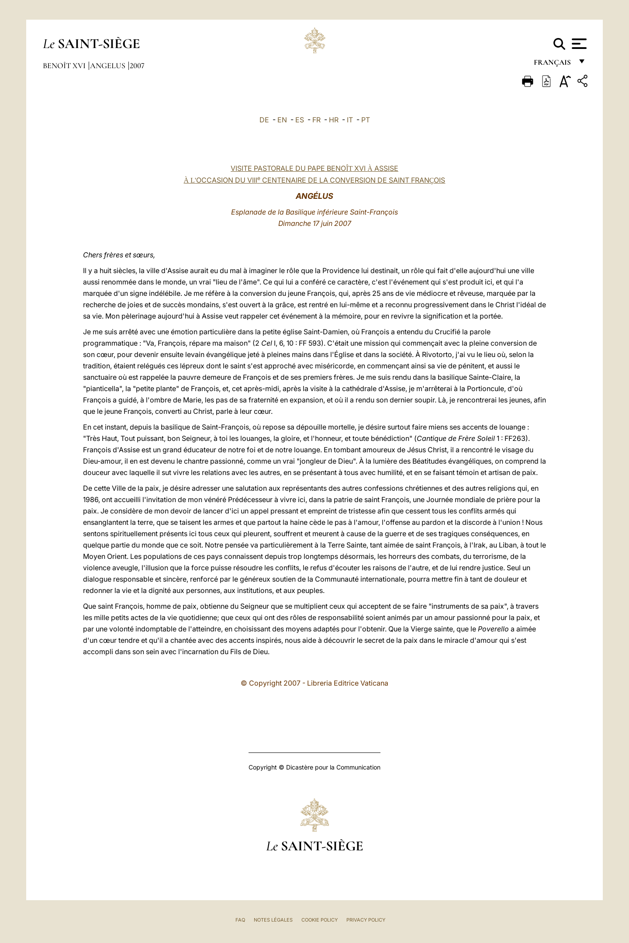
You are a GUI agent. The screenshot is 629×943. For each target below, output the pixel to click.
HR (334, 119)
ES (299, 119)
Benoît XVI (65, 65)
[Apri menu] (578, 43)
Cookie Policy (319, 920)
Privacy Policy (365, 920)
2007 (137, 65)
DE (264, 119)
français (553, 64)
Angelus (108, 65)
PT (365, 119)
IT (350, 119)
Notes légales (273, 920)
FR (316, 119)
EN (282, 119)
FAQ (240, 920)
